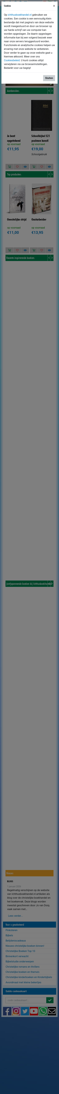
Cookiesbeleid (12, 60)
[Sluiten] (54, 5)
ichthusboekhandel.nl (20, 14)
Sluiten (49, 78)
